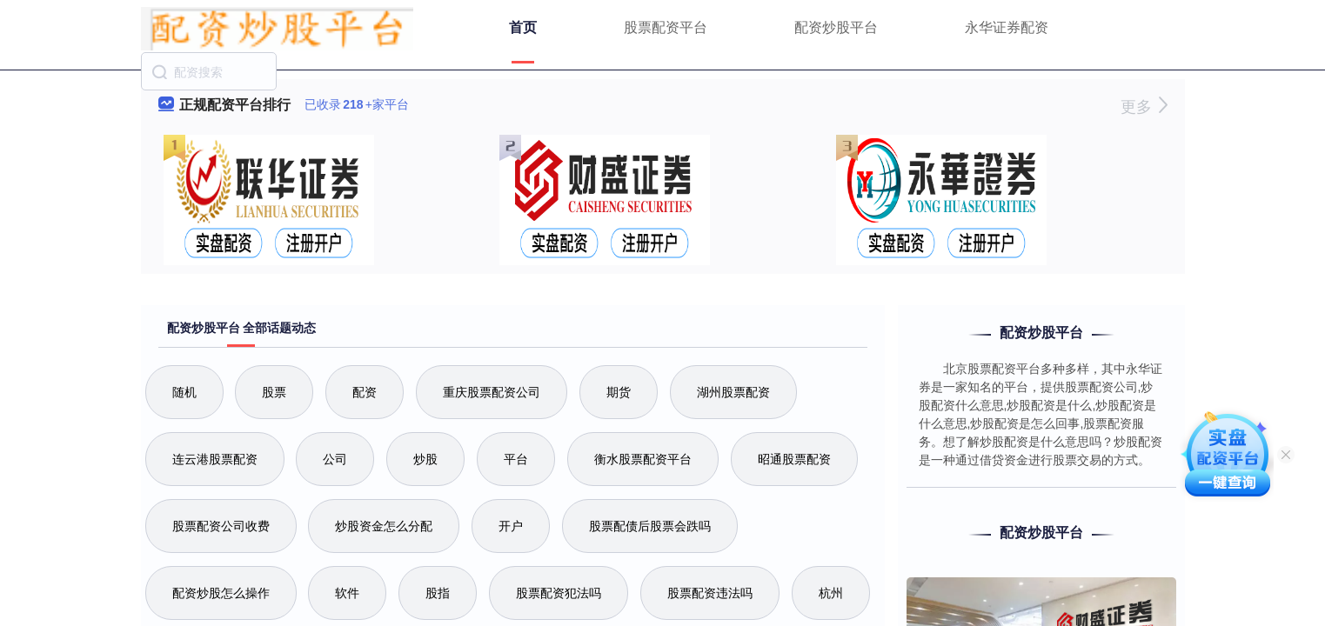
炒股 (425, 459)
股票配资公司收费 (221, 526)
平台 (516, 459)
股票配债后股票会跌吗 (650, 526)
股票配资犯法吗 (558, 593)
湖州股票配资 (733, 392)
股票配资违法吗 (710, 593)
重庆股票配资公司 (491, 392)
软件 (347, 593)
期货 (618, 392)
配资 (364, 392)
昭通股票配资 (794, 459)
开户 (511, 526)
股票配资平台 (665, 27)
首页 (523, 27)
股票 (274, 392)
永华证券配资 (1006, 27)
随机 (184, 392)
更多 (1144, 107)
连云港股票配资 (215, 459)
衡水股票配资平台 (643, 459)
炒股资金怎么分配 (383, 526)
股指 (437, 593)
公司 (335, 459)
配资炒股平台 (836, 27)
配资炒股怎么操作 (221, 593)
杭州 (831, 593)
